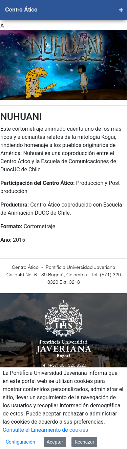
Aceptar (55, 442)
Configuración (20, 442)
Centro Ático (21, 10)
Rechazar (84, 442)
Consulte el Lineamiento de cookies (45, 430)
